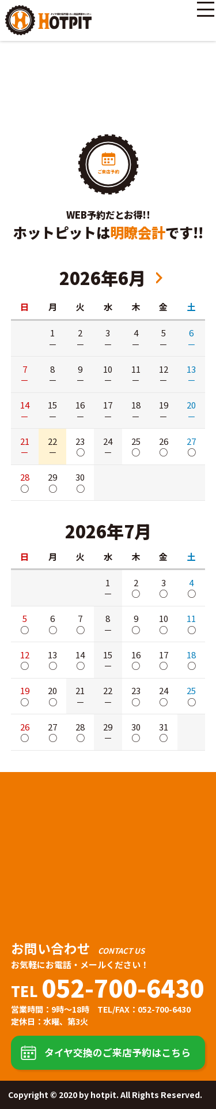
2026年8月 (159, 277)
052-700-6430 (122, 987)
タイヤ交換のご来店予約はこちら (117, 1052)
